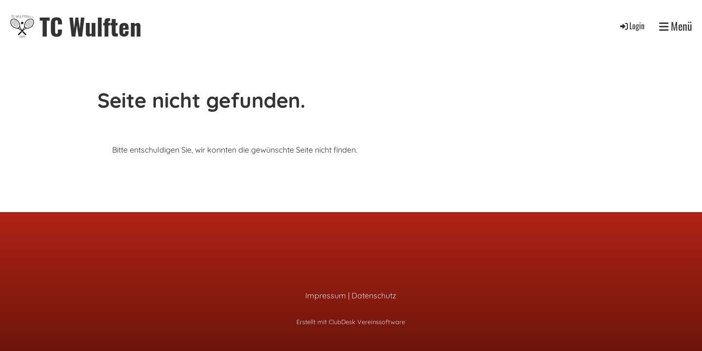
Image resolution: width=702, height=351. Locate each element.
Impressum (325, 295)
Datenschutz (373, 295)
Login (631, 26)
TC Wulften (90, 26)
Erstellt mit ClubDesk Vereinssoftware (350, 322)
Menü (675, 26)
